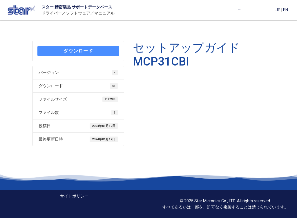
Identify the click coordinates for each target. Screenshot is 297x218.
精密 (58, 7)
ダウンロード (78, 51)
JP (278, 10)
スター (47, 7)
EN (285, 10)
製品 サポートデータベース (87, 7)
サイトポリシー (74, 196)
